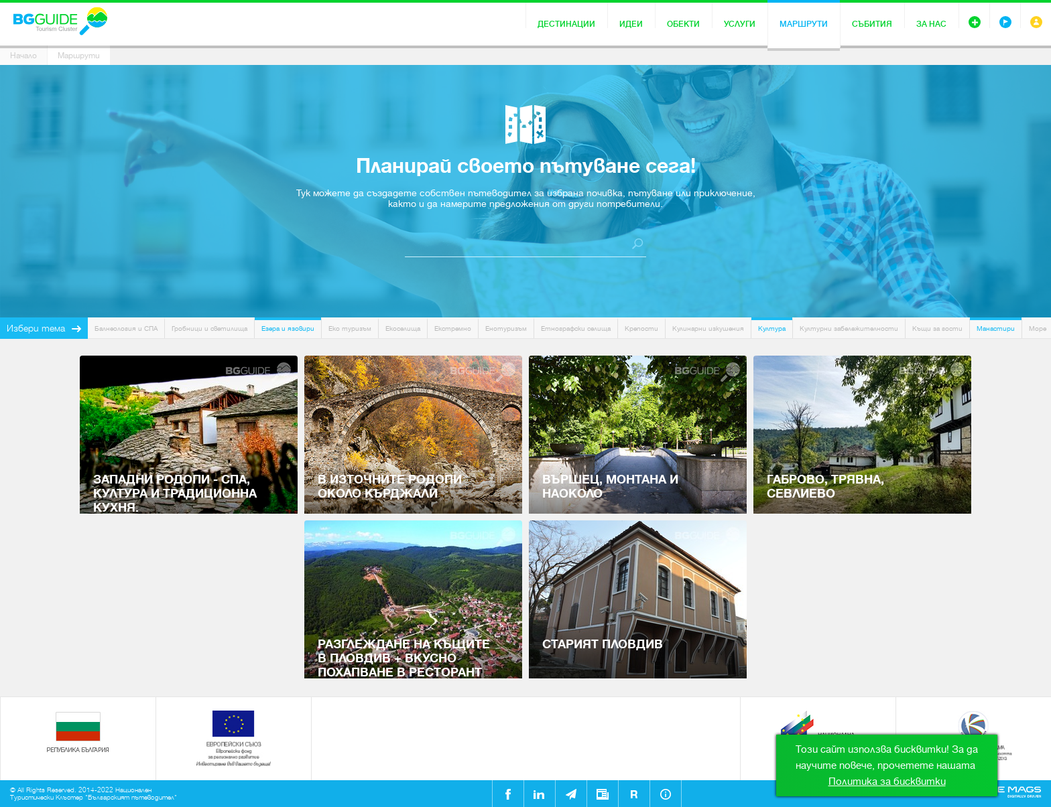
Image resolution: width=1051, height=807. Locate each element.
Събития (872, 24)
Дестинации (566, 24)
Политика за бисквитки (887, 782)
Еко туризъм (349, 328)
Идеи (631, 24)
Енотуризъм (506, 328)
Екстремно (452, 328)
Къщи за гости (937, 328)
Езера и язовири (287, 328)
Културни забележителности (849, 328)
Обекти (683, 24)
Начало (23, 55)
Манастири (996, 328)
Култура (772, 328)
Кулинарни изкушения (708, 328)
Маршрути (804, 24)
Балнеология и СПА (126, 328)
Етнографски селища (576, 328)
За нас (931, 24)
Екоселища (402, 328)
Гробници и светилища (209, 328)
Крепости (641, 328)
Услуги (739, 24)
